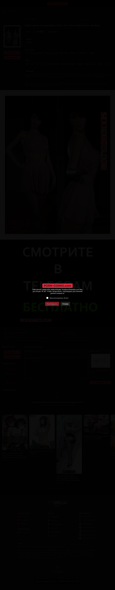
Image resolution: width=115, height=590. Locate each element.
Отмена (65, 304)
